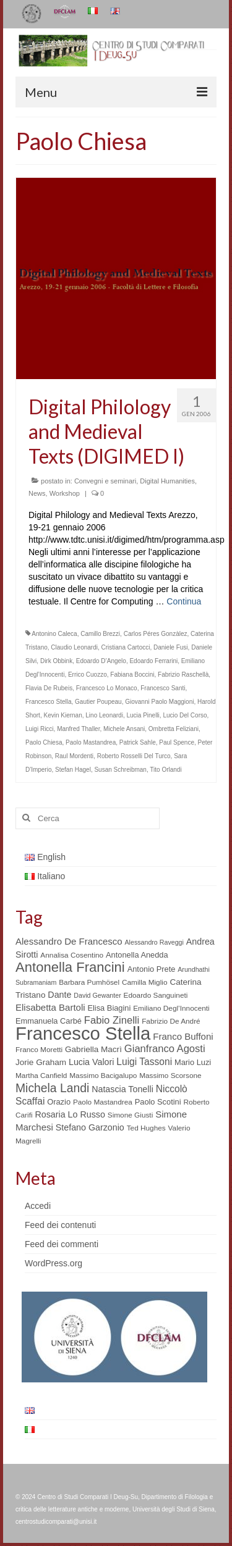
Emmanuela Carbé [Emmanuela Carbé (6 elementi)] (48, 1021)
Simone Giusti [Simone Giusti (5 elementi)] (130, 1115)
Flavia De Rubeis (48, 688)
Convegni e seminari (105, 481)
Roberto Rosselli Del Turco (134, 756)
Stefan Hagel (73, 769)
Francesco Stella (48, 701)
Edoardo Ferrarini (153, 661)
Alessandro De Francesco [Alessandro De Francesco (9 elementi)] (68, 941)
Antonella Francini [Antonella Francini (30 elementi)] (70, 967)
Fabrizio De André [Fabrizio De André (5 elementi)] (171, 1021)
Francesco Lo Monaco (106, 688)
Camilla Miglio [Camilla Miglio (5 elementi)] (145, 982)
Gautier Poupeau (98, 701)
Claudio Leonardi (74, 647)
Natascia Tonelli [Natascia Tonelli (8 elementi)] (122, 1089)
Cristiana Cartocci (125, 647)
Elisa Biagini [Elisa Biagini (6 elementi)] (109, 1008)
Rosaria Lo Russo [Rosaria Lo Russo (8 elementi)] (70, 1114)
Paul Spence (176, 742)
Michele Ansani (124, 728)
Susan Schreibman (120, 769)
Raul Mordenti (74, 756)
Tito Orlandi (165, 769)
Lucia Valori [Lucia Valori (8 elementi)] (91, 1062)
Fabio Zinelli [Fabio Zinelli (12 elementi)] (111, 1020)
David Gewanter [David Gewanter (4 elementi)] (97, 995)
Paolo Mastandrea (91, 742)
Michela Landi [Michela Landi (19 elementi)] (52, 1088)
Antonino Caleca (54, 633)
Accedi (38, 1206)
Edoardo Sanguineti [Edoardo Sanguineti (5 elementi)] (156, 995)
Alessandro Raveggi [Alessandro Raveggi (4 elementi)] (153, 942)
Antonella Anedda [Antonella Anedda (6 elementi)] (137, 954)
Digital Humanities (167, 481)
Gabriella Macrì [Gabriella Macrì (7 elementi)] (93, 1049)
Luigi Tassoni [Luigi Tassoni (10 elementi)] (144, 1061)
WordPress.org (53, 1263)
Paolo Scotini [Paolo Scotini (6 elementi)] (158, 1101)
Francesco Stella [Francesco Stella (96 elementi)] (82, 1033)
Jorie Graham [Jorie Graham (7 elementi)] (40, 1062)
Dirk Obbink (56, 661)
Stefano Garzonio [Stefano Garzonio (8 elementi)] (90, 1127)
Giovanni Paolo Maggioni (159, 701)
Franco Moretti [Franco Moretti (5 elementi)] (38, 1049)
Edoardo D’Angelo (101, 661)
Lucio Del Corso (185, 715)
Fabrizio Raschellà (183, 674)
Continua (183, 601)
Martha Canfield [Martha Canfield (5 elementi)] (41, 1075)
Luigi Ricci (39, 728)
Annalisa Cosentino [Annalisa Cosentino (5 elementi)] (71, 955)
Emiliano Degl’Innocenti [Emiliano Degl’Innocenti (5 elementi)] (171, 1008)
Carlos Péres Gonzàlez (155, 633)
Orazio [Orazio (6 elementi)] (59, 1101)
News (37, 493)
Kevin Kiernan (62, 715)
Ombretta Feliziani (173, 728)
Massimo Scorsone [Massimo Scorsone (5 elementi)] (170, 1075)
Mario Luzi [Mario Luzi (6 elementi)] (192, 1062)
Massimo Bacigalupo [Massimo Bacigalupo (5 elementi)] (103, 1075)
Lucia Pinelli (142, 715)
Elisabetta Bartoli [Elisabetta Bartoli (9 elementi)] (50, 1007)
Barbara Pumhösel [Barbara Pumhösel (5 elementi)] (89, 982)
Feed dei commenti (61, 1244)
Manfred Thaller (78, 728)
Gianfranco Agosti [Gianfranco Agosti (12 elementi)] (164, 1049)
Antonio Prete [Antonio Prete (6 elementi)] (151, 969)
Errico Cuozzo (87, 674)
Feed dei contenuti (60, 1225)
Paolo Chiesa (43, 742)
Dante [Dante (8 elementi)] (59, 995)
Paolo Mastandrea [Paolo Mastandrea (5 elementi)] (102, 1102)
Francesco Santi (162, 688)
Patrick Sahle (137, 742)
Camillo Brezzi (100, 633)
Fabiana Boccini (132, 674)
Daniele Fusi (170, 647)
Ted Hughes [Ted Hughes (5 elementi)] (146, 1128)
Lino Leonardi (104, 715)
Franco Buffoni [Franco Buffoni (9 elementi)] (183, 1036)
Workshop (64, 493)
